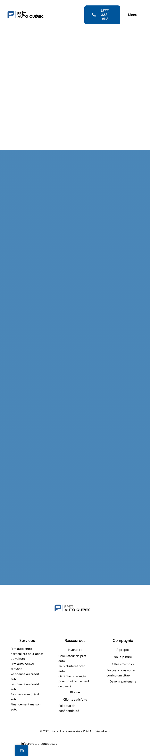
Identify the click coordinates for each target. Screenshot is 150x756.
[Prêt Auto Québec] (25, 5)
